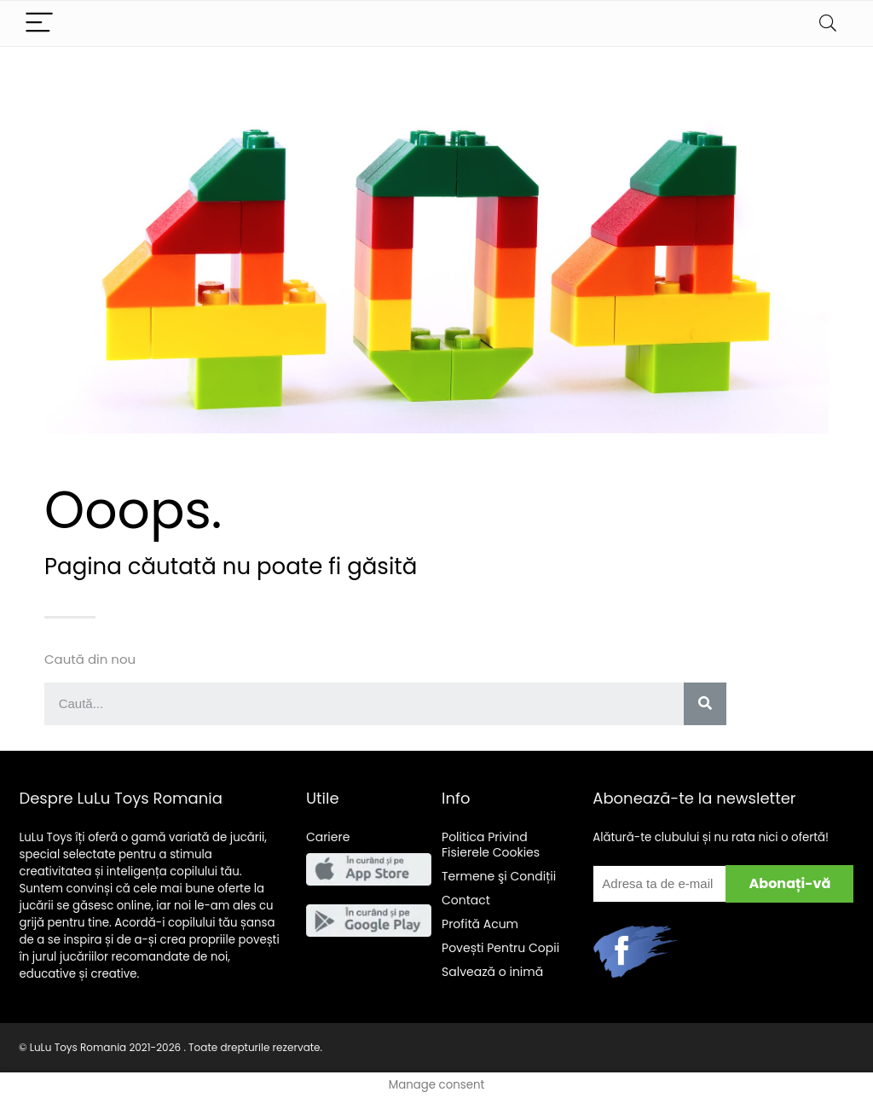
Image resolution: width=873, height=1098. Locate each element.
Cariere (328, 836)
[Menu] (39, 23)
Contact (466, 900)
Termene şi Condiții (499, 876)
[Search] (827, 23)
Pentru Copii (500, 947)
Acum (480, 923)
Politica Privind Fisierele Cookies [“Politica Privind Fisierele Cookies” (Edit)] (491, 844)
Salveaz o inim (492, 971)
